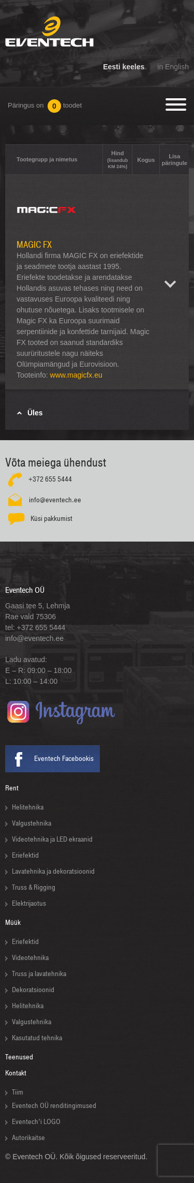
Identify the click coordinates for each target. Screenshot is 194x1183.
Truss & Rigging (33, 887)
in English (173, 67)
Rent (12, 788)
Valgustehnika (31, 823)
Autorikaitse (28, 1138)
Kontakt (15, 1073)
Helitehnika (27, 807)
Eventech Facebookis (64, 758)
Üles (35, 413)
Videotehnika (30, 958)
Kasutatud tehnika (37, 1038)
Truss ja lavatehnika (39, 974)
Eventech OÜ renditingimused (54, 1106)
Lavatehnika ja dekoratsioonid (53, 871)
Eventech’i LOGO (36, 1122)
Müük (13, 922)
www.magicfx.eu (76, 375)
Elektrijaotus (29, 903)
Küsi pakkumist (51, 518)
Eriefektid (25, 855)
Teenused (19, 1057)
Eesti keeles (123, 67)
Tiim (17, 1092)
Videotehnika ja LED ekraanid (52, 839)
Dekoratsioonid (33, 990)
